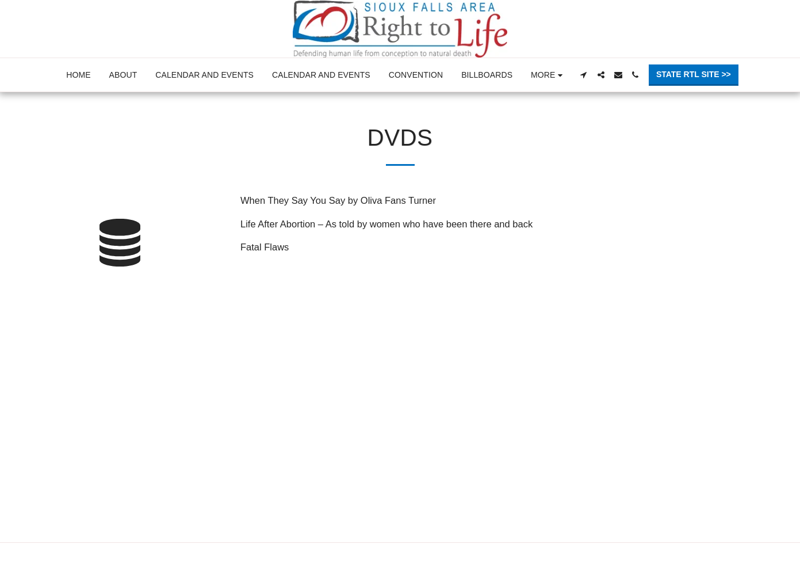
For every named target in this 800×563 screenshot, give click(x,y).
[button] (584, 75)
